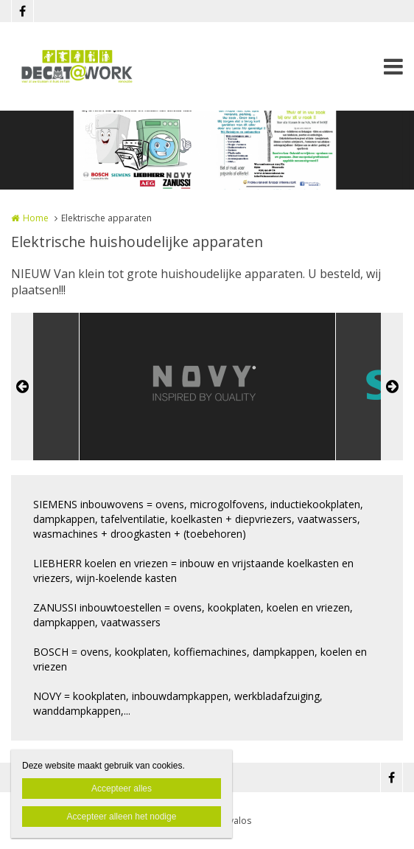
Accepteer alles (121, 788)
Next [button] (392, 386)
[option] (207, 386)
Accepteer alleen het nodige (122, 816)
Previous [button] (22, 386)
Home (36, 218)
